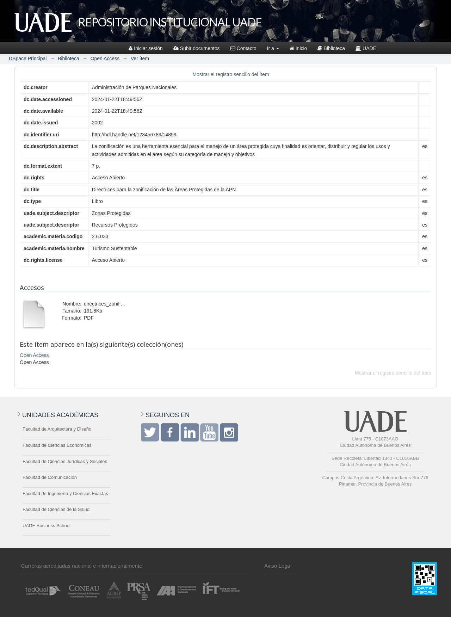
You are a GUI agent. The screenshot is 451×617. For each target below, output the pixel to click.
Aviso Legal (277, 566)
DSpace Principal (28, 58)
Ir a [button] (273, 48)
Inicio (298, 48)
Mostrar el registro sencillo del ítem (230, 74)
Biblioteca (331, 48)
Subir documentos (196, 48)
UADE (366, 48)
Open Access (105, 58)
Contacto (243, 48)
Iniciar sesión (146, 48)
